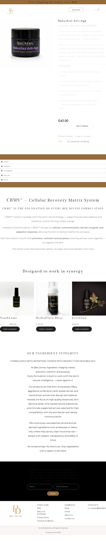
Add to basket (82, 126)
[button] (94, 9)
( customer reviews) (78, 141)
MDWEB (57, 532)
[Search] (87, 10)
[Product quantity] (64, 126)
